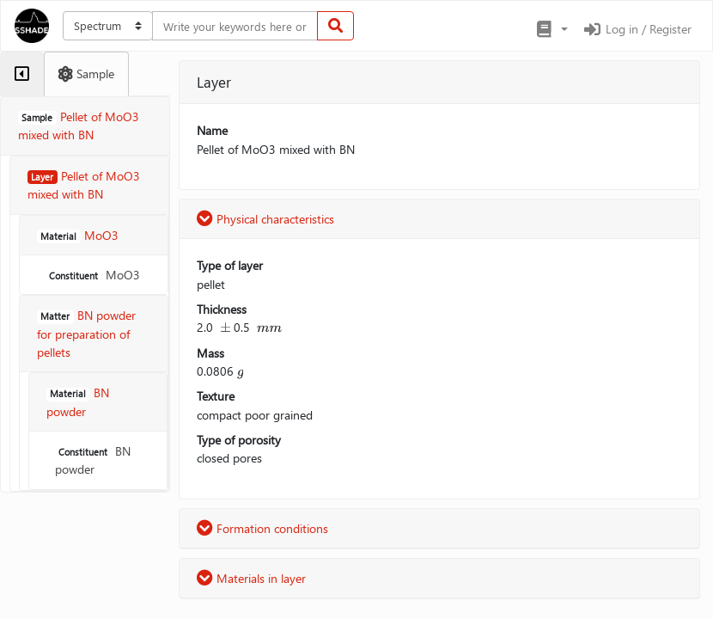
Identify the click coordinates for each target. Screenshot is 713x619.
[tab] (22, 74)
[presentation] (225, 327)
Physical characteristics (265, 219)
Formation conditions (262, 528)
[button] (551, 29)
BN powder (93, 460)
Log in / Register (637, 29)
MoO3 (93, 275)
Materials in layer (251, 578)
